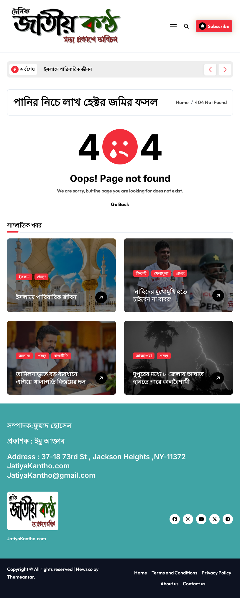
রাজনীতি (61, 355)
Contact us (194, 584)
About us (169, 584)
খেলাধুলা (161, 273)
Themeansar (20, 577)
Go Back (120, 204)
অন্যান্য (24, 355)
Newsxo (84, 569)
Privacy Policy (216, 573)
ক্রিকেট (141, 273)
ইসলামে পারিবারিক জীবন (46, 297)
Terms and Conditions (174, 573)
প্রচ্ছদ (41, 276)
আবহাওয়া (144, 355)
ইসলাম (24, 276)
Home (140, 573)
